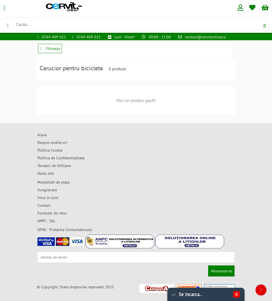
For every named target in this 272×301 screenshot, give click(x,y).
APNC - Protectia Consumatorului (65, 229)
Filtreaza (50, 48)
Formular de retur (52, 213)
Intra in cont (47, 197)
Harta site (45, 173)
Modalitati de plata (53, 182)
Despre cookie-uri (52, 142)
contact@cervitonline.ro (205, 36)
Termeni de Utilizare (54, 165)
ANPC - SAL (46, 220)
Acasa (42, 134)
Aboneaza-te (221, 270)
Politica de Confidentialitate (61, 157)
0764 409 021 (54, 36)
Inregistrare (47, 189)
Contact (43, 205)
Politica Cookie (49, 150)
